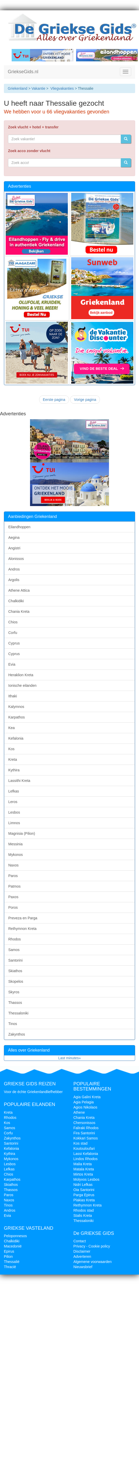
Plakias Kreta (84, 1200)
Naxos (13, 865)
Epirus (9, 1251)
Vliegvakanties (62, 88)
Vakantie (38, 88)
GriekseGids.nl (23, 71)
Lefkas (13, 791)
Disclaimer (82, 1251)
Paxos (13, 897)
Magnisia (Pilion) (21, 833)
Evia (11, 664)
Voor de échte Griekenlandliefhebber (33, 1092)
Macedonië (13, 1246)
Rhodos (14, 939)
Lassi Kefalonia (86, 1154)
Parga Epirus (84, 1195)
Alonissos (16, 559)
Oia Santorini (84, 1190)
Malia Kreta (83, 1164)
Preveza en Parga (22, 918)
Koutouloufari (84, 1148)
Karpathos (16, 717)
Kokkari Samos (86, 1138)
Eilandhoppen (19, 527)
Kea (11, 728)
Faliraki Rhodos (86, 1128)
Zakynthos (16, 1034)
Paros (13, 876)
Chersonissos (85, 1123)
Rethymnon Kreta (22, 929)
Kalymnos (16, 707)
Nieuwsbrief (83, 1267)
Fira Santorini (84, 1133)
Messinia (15, 844)
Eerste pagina (54, 400)
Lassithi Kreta (19, 781)
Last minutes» (69, 1058)
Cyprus (14, 643)
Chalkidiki (16, 601)
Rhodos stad (84, 1210)
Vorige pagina (85, 400)
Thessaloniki (18, 1013)
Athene (79, 1112)
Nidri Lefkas (83, 1185)
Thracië (10, 1267)
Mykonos (15, 855)
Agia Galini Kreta (87, 1097)
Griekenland (17, 88)
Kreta (12, 759)
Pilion (8, 1256)
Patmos (14, 886)
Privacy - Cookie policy (92, 1246)
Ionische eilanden (22, 685)
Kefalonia (15, 738)
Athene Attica (19, 590)
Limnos (14, 823)
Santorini (15, 960)
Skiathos (15, 971)
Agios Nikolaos (86, 1107)
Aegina (14, 537)
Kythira (14, 770)
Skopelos (15, 981)
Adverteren (82, 1256)
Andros (14, 569)
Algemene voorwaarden (93, 1262)
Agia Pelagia (84, 1102)
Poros (13, 907)
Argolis (13, 580)
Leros (12, 802)
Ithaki (12, 696)
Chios (13, 622)
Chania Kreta (19, 611)
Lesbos (14, 812)
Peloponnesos (15, 1236)
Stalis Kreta (83, 1215)
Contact (80, 1241)
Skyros (13, 992)
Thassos (15, 1003)
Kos (11, 749)
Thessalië (11, 1262)
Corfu (12, 633)
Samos (14, 950)
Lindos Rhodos (86, 1159)
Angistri (14, 548)
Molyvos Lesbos (86, 1179)
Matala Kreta (84, 1169)
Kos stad (80, 1143)
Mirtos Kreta (83, 1174)
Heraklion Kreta (20, 675)
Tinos (12, 1024)
